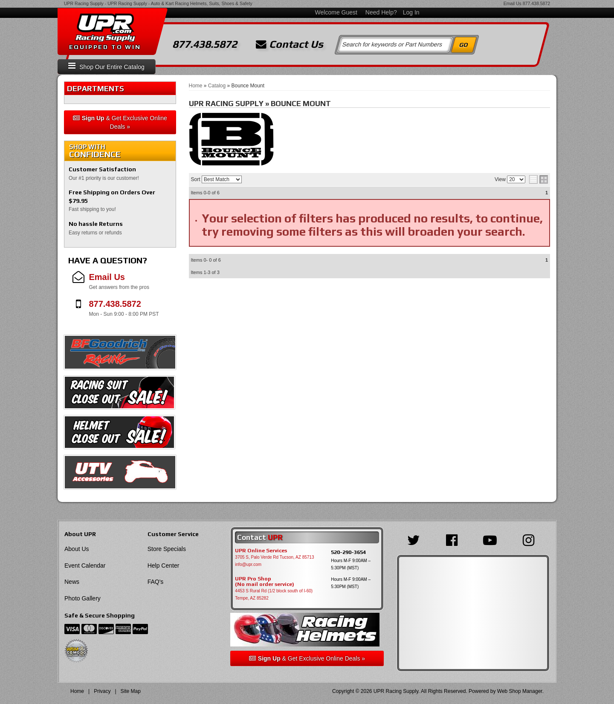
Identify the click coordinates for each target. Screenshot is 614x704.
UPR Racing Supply (84, 3)
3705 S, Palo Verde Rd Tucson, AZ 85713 (274, 557)
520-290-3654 (348, 552)
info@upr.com (248, 564)
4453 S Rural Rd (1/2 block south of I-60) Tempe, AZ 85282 (274, 594)
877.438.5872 (536, 3)
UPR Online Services (261, 551)
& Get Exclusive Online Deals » (120, 122)
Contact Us (289, 44)
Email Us (512, 3)
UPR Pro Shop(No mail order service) (264, 582)
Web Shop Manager (519, 691)
